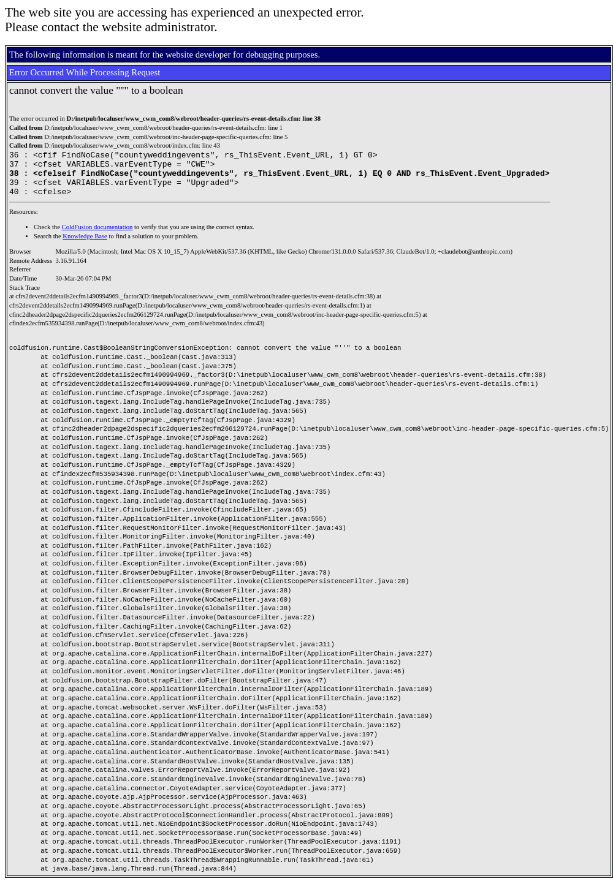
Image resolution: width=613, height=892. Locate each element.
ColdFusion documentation (97, 236)
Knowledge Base (85, 245)
